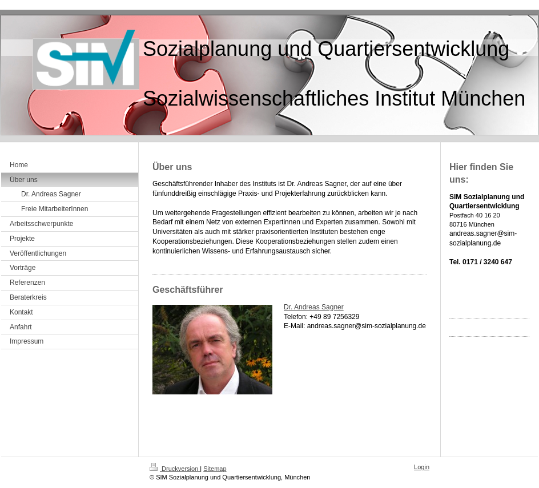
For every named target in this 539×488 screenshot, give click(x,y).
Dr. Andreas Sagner (314, 307)
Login (421, 466)
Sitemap (214, 468)
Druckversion (175, 468)
